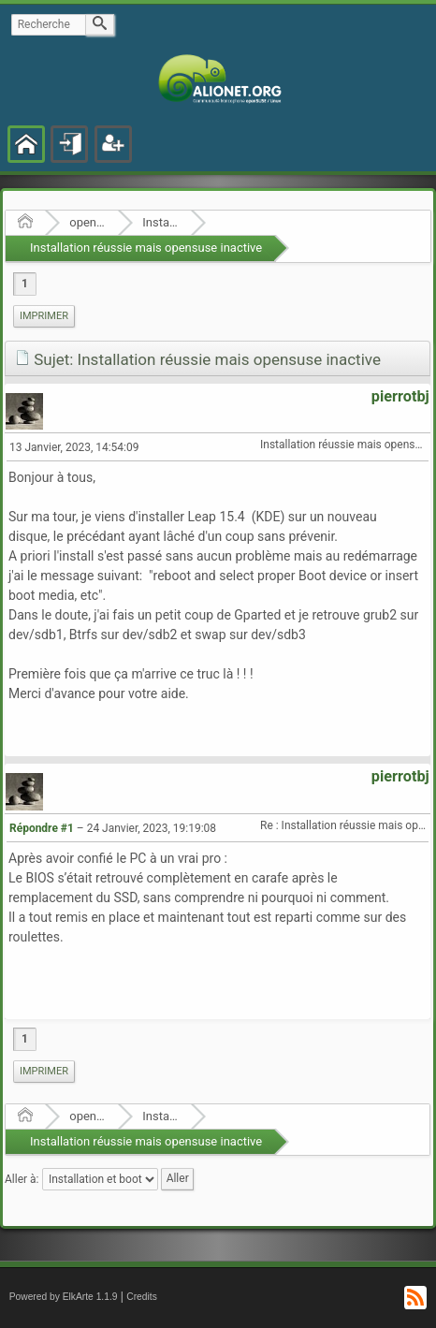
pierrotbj (400, 396)
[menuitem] (44, 316)
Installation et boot (160, 222)
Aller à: (21, 1179)
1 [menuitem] (25, 283)
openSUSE (87, 222)
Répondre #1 (41, 828)
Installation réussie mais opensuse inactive (146, 248)
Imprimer (44, 316)
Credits (141, 1297)
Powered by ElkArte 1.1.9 (63, 1297)
